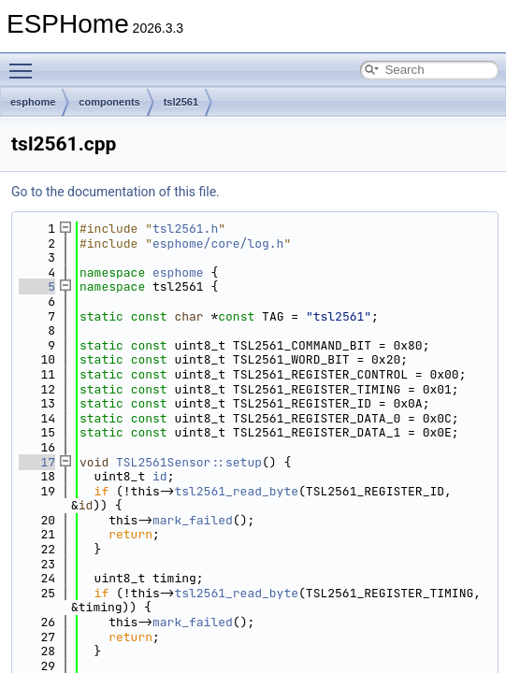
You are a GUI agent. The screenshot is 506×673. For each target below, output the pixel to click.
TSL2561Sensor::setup (189, 462)
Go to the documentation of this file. (115, 191)
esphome (32, 101)
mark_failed (192, 520)
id (159, 476)
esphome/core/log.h (217, 243)
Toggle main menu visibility (25, 62)
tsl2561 (181, 101)
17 (37, 462)
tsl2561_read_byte (236, 491)
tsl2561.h (185, 228)
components (109, 101)
